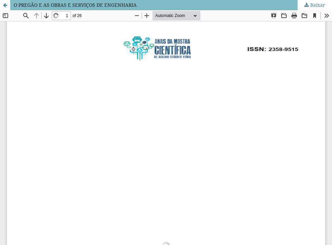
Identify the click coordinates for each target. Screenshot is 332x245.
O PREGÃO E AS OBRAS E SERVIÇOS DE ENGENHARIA (75, 5)
